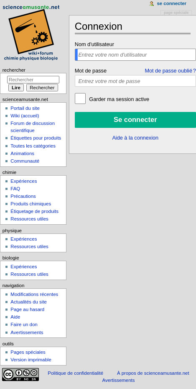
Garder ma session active (118, 99)
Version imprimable (30, 359)
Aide (15, 316)
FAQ (15, 188)
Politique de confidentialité (75, 373)
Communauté (24, 160)
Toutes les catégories (33, 145)
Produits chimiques (30, 203)
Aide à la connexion (135, 138)
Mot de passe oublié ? (170, 71)
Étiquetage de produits (34, 211)
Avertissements (26, 332)
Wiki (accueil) (24, 115)
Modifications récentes (34, 294)
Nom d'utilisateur (94, 44)
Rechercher (14, 70)
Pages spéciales (27, 352)
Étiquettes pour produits (35, 137)
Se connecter (171, 3)
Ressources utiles (29, 218)
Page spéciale (176, 12)
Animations (22, 153)
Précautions (23, 196)
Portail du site (24, 108)
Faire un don (23, 324)
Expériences (23, 181)
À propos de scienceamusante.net (153, 373)
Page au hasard (27, 309)
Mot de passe (91, 71)
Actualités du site (28, 301)
